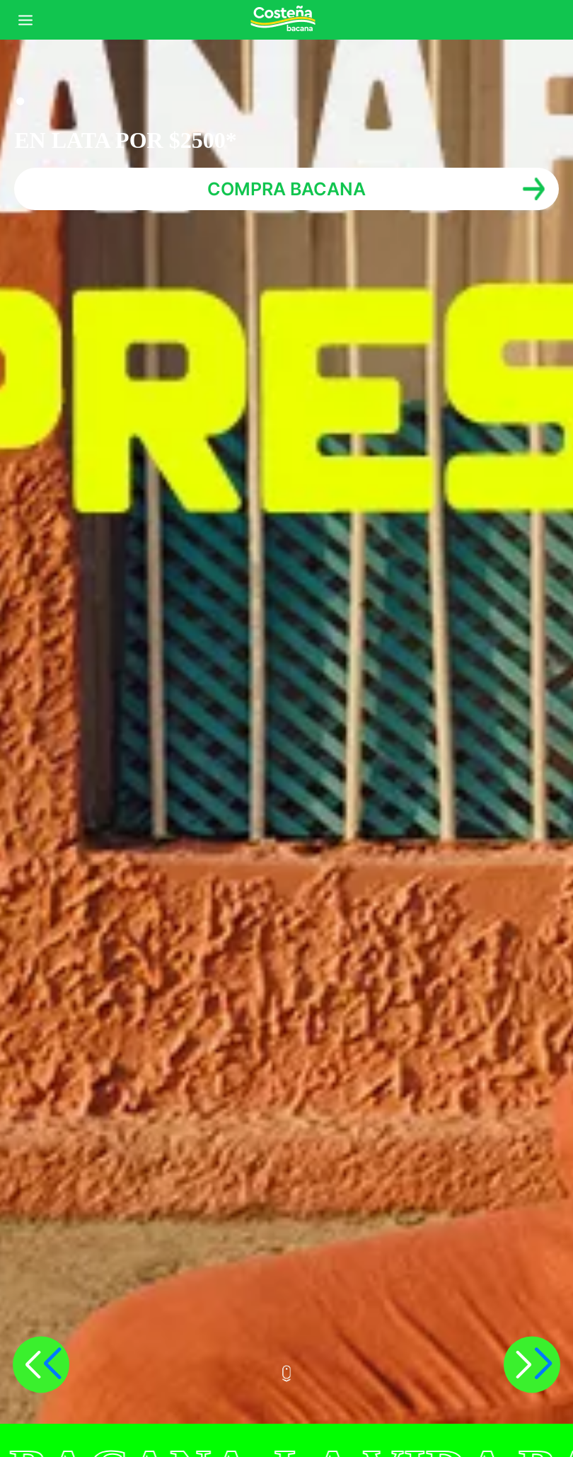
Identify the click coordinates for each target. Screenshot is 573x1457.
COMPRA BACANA (286, 189)
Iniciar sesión (553, 19)
